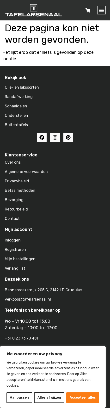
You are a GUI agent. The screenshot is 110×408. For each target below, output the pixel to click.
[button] (101, 10)
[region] (53, 377)
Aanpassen (19, 398)
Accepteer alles (83, 398)
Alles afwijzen (49, 398)
